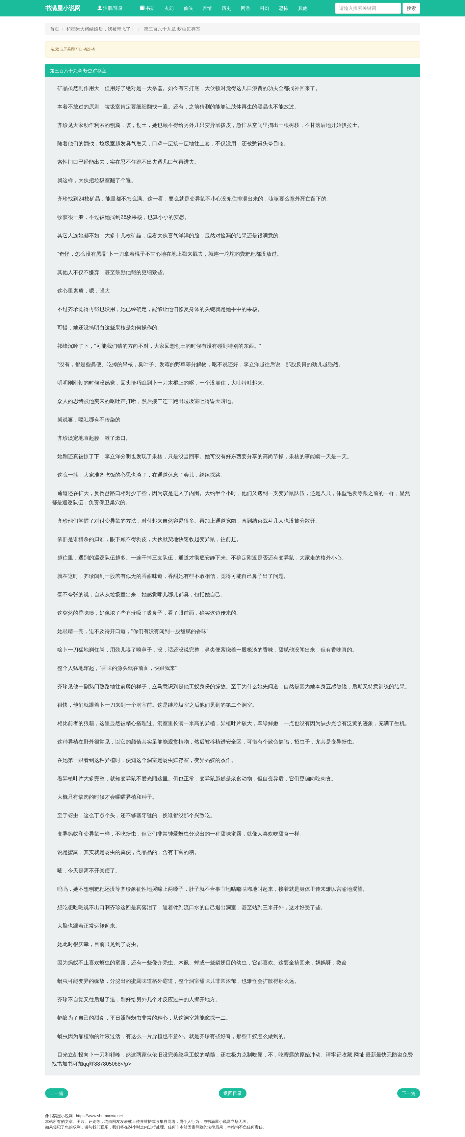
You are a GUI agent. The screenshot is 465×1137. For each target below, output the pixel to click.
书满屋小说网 (63, 8)
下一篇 (409, 1093)
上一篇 (57, 1093)
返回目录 (232, 1093)
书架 (147, 8)
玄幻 (169, 8)
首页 (54, 29)
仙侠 (188, 8)
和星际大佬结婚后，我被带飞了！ (100, 29)
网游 (245, 8)
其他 (302, 8)
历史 (226, 8)
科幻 (264, 8)
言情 (207, 8)
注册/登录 (110, 8)
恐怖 (283, 8)
